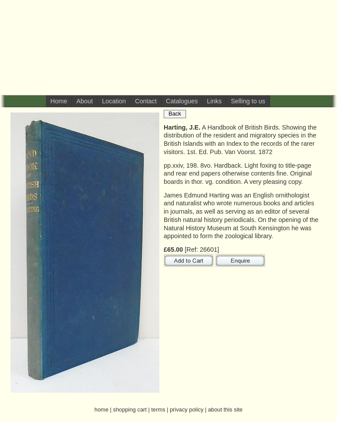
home (102, 409)
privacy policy (187, 409)
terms (158, 409)
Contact (146, 101)
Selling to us (248, 101)
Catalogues (182, 101)
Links (214, 101)
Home (58, 101)
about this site (225, 409)
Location (114, 101)
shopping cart (130, 409)
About (84, 101)
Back (174, 113)
